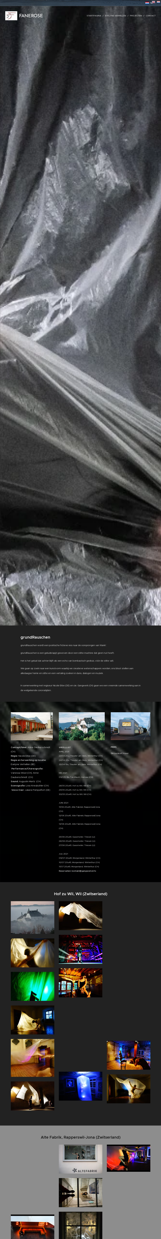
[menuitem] (95, 16)
